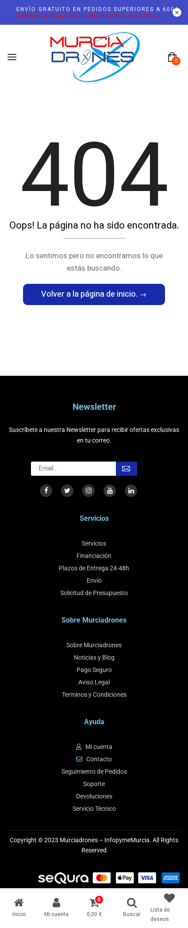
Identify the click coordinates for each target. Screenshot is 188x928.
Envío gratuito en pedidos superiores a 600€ (97, 12)
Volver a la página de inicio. (90, 294)
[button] (172, 57)
